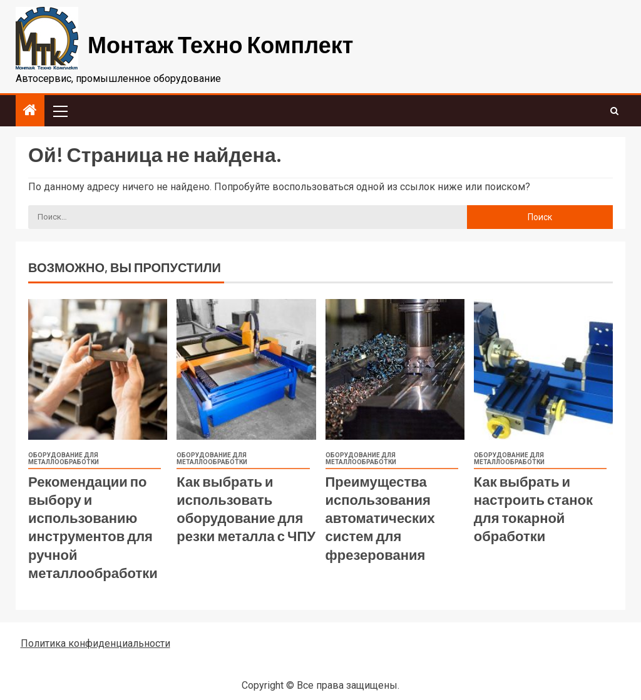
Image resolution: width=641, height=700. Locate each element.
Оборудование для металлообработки (63, 458)
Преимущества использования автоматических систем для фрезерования (380, 517)
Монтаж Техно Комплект (220, 44)
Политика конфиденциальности (95, 643)
